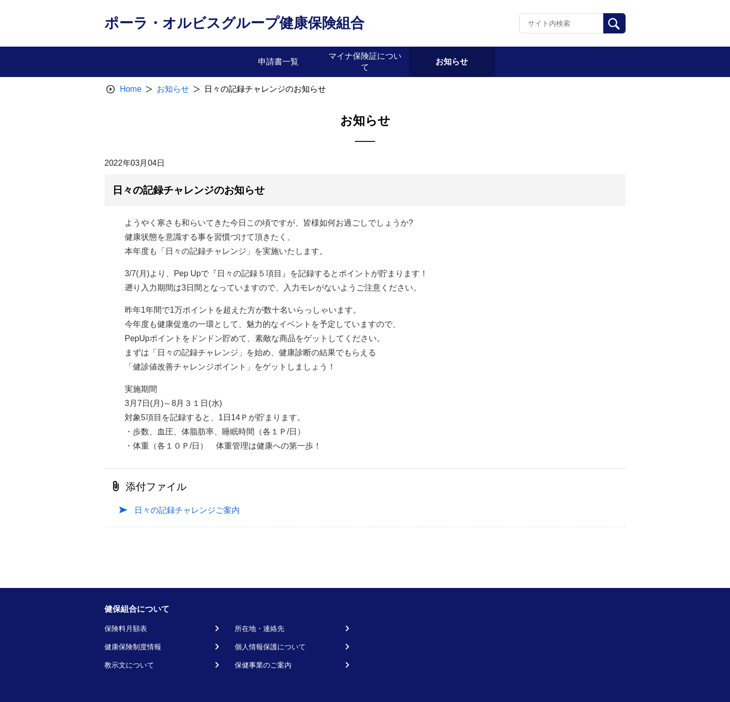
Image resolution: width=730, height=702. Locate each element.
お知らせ (173, 89)
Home (130, 89)
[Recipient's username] (561, 23)
